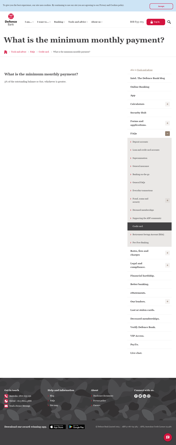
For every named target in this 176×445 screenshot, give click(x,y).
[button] (29, 22)
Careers (96, 405)
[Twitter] (140, 396)
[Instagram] (148, 396)
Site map (54, 405)
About (94, 390)
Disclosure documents (103, 396)
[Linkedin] (144, 396)
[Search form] (169, 22)
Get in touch (11, 390)
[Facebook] (136, 396)
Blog (52, 396)
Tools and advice (145, 70)
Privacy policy (99, 400)
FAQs (52, 400)
